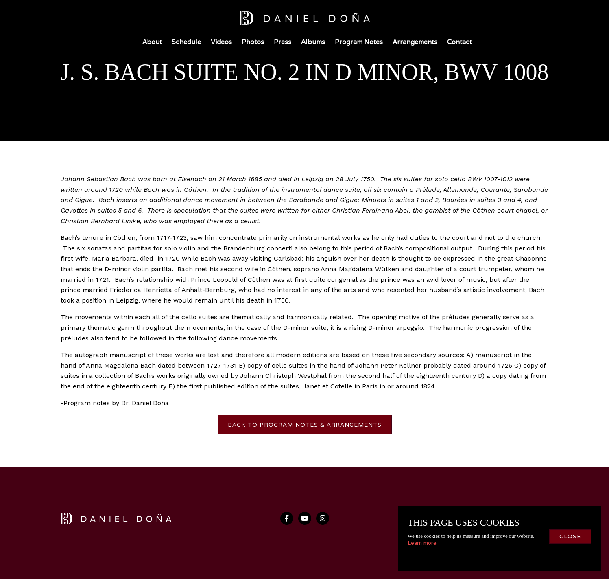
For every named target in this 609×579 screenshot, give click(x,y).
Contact (459, 41)
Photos (253, 41)
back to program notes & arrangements (305, 424)
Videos (221, 41)
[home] (305, 20)
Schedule (186, 41)
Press (282, 41)
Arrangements (415, 41)
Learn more (422, 543)
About (152, 41)
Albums (313, 41)
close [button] (570, 536)
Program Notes (359, 41)
